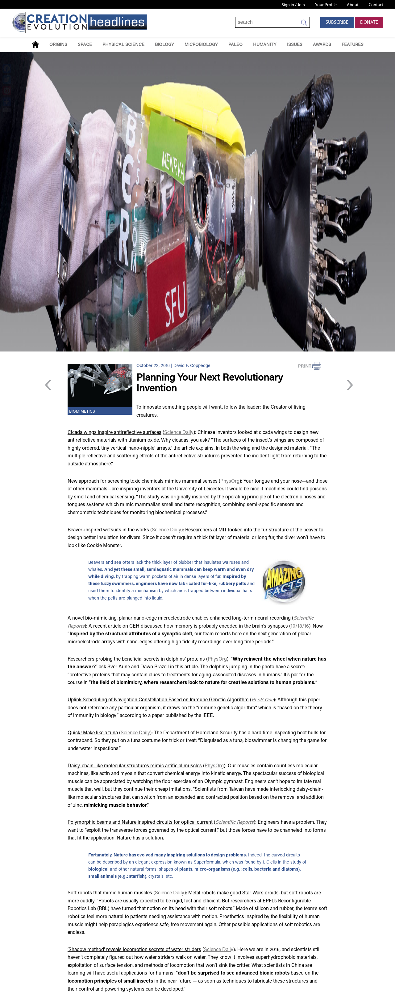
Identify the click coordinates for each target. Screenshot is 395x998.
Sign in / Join (293, 5)
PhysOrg (229, 481)
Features (353, 45)
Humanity (264, 45)
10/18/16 (300, 626)
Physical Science (123, 45)
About (353, 5)
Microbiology (201, 45)
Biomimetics (82, 412)
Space (85, 45)
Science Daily (178, 432)
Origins (58, 45)
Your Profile (326, 5)
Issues (294, 45)
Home (35, 44)
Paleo (235, 45)
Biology (164, 45)
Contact (376, 5)
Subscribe (337, 22)
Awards (322, 45)
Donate (369, 22)
